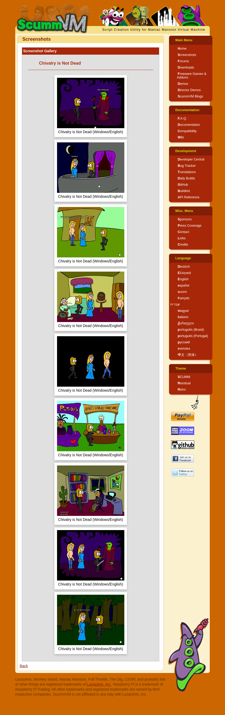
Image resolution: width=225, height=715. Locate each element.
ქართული (186, 323)
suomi (182, 292)
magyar (183, 311)
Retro (182, 389)
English (183, 279)
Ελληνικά (184, 273)
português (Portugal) (193, 336)
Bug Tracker (187, 166)
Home (182, 48)
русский (184, 342)
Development (185, 151)
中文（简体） (188, 355)
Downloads (186, 67)
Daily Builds (186, 178)
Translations (187, 172)
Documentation (187, 110)
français (184, 298)
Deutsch (184, 266)
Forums (183, 61)
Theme (180, 368)
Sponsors (185, 219)
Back (24, 666)
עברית (175, 304)
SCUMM (184, 377)
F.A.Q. (182, 118)
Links (182, 238)
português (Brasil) (191, 329)
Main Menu (183, 40)
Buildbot (184, 191)
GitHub (183, 184)
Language (183, 258)
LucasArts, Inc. (99, 684)
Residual (184, 383)
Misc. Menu (184, 211)
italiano (183, 317)
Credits (183, 244)
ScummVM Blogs (190, 96)
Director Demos (189, 90)
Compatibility (187, 131)
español (183, 285)
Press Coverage (189, 225)
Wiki (181, 137)
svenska (184, 348)
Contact (183, 232)
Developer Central (191, 159)
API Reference (189, 197)
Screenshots (187, 55)
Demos (183, 84)
